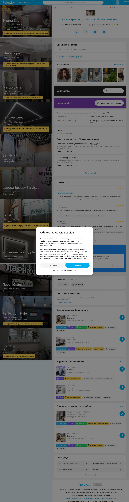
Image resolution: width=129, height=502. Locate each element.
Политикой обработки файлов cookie (73, 258)
